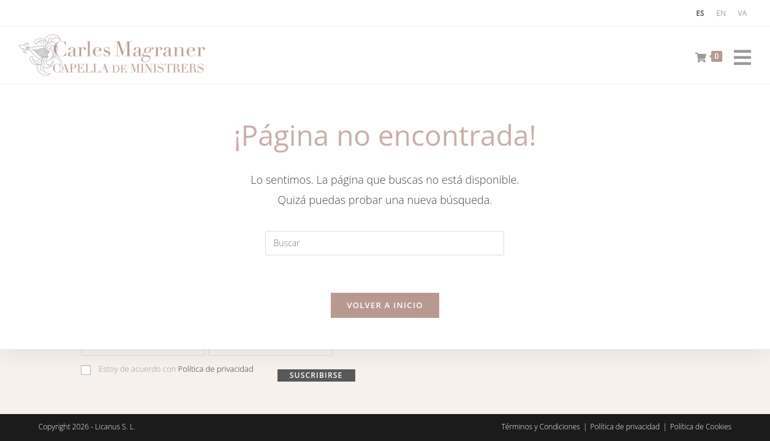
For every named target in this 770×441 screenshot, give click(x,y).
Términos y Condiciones (541, 426)
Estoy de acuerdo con (167, 368)
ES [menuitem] (700, 13)
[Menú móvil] (738, 55)
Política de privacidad (216, 368)
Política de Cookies (700, 426)
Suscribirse (316, 375)
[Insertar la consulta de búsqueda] (384, 243)
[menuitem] (700, 13)
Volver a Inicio (385, 305)
